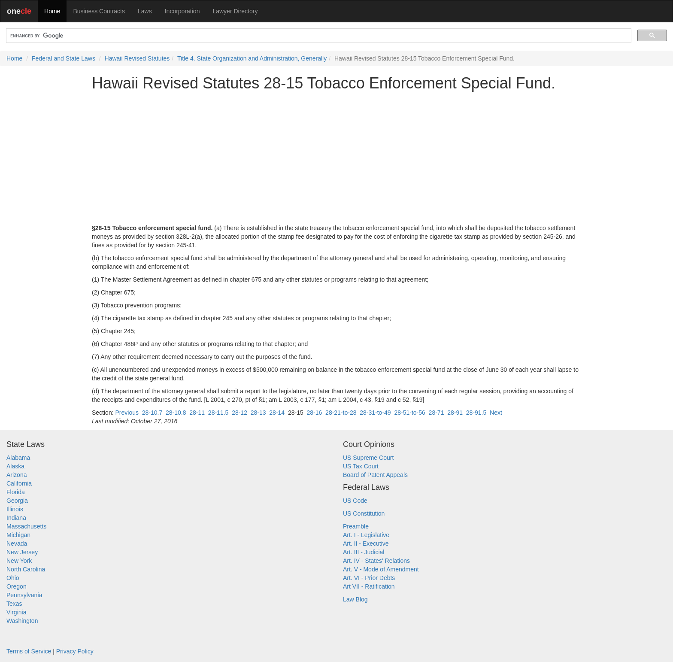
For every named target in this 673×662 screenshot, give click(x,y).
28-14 (277, 412)
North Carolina (25, 569)
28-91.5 (476, 412)
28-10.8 (176, 412)
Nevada (16, 543)
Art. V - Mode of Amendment (381, 569)
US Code (355, 500)
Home (52, 11)
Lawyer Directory (235, 11)
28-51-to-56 (409, 412)
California (19, 483)
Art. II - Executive (366, 543)
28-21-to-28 (340, 412)
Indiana (16, 517)
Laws (145, 11)
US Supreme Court (368, 457)
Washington (22, 620)
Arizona (16, 474)
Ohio (12, 577)
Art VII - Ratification (369, 586)
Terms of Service (28, 651)
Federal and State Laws (63, 58)
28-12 (239, 412)
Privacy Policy (75, 651)
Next (496, 412)
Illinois (14, 509)
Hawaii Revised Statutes (137, 58)
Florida (15, 492)
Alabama (18, 457)
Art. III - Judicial (363, 552)
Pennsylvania (24, 595)
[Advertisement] (336, 157)
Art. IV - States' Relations (376, 560)
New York (19, 560)
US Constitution (364, 513)
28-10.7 (152, 412)
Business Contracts (99, 11)
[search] (317, 36)
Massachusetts (26, 526)
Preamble (356, 526)
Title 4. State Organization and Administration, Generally (252, 58)
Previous (126, 412)
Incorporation (182, 11)
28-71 (436, 412)
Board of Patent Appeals (375, 474)
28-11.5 (218, 412)
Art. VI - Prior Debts (369, 577)
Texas (14, 603)
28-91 (455, 412)
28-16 (314, 412)
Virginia (16, 612)
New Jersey (22, 552)
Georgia (17, 500)
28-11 (197, 412)
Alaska (15, 466)
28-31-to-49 (375, 412)
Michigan (18, 534)
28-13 (258, 412)
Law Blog (355, 599)
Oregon (16, 586)
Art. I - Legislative (366, 534)
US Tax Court (361, 466)
